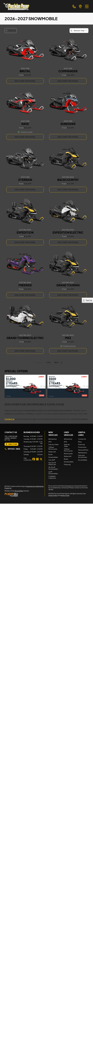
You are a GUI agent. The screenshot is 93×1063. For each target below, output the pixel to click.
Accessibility (82, 460)
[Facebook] (33, 459)
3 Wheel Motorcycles (52, 448)
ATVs (50, 442)
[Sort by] (79, 30)
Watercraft (52, 452)
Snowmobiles (53, 457)
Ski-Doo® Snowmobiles (53, 468)
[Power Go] (25, 494)
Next (58, 362)
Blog (79, 442)
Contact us (9, 419)
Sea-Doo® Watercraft (52, 463)
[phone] (74, 6)
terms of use (65, 495)
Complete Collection (52, 477)
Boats (50, 454)
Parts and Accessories (82, 456)
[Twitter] (41, 459)
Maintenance (82, 453)
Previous (36, 362)
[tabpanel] (33, 445)
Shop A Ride (19, 491)
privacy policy (53, 495)
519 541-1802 (12, 449)
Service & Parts (83, 450)
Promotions (82, 447)
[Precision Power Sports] (16, 6)
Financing (67, 464)
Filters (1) (11, 30)
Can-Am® (51, 460)
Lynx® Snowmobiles (53, 472)
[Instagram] (37, 459)
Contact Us (82, 439)
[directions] (80, 6)
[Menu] (86, 6)
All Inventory (52, 439)
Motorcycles (68, 453)
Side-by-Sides (53, 444)
